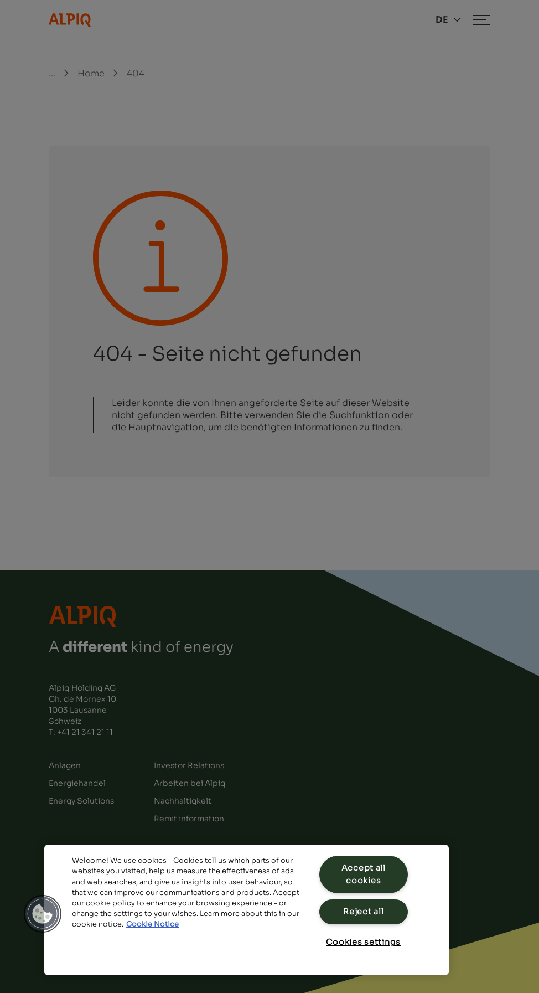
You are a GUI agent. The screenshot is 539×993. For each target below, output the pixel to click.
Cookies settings (363, 942)
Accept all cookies (363, 874)
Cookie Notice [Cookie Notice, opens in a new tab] (152, 924)
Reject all (363, 912)
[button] (42, 914)
